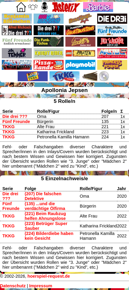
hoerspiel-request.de (48, 276)
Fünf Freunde (16, 121)
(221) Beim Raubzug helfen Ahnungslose (45, 216)
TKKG (8, 126)
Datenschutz (13, 285)
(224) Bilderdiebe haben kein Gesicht (49, 236)
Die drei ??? (14, 116)
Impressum (40, 285)
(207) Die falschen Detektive (43, 196)
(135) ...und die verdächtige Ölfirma (45, 206)
